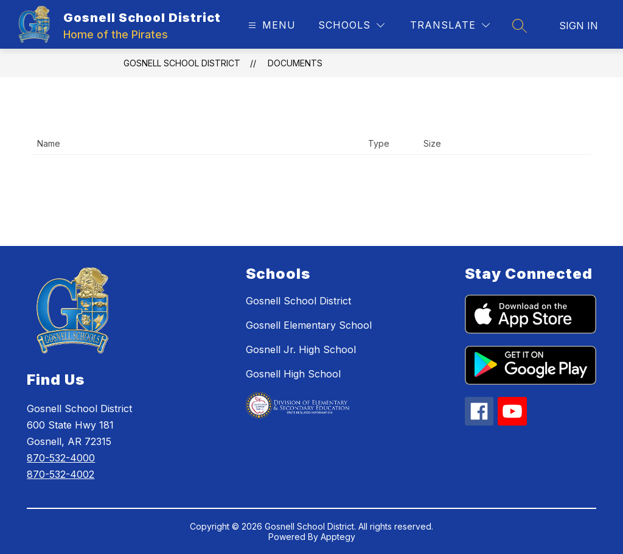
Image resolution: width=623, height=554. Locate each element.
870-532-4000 (61, 458)
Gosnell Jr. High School (301, 349)
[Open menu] (270, 25)
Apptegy (338, 536)
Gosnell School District (182, 63)
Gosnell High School (293, 374)
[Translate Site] (450, 25)
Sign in (578, 25)
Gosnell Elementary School (309, 325)
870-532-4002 (60, 474)
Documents (295, 63)
